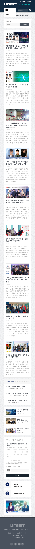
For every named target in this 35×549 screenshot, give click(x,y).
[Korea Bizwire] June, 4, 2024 (15, 388)
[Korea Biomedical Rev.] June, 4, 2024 (17, 395)
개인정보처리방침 (8, 529)
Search (25, 24)
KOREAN (22, 1)
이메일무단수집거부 (25, 529)
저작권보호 (16, 529)
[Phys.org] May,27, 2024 (13, 402)
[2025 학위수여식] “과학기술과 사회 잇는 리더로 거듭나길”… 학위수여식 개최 (17, 125)
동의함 (9, 466)
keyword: (8, 21)
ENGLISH (29, 1)
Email (8, 470)
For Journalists (19, 493)
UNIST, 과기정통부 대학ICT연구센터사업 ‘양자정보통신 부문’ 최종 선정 (17, 280)
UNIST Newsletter (18, 485)
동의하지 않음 (16, 466)
